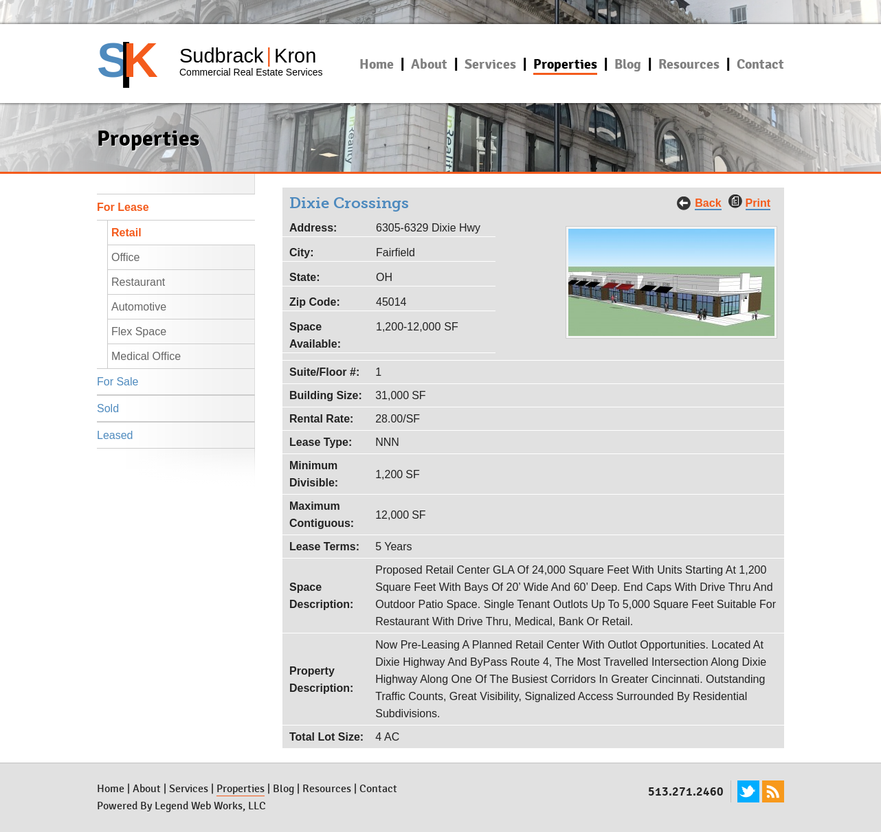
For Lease (123, 207)
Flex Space (138, 331)
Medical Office (146, 356)
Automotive (138, 307)
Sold (108, 408)
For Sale (117, 381)
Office (125, 257)
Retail (126, 232)
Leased (115, 435)
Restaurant (138, 282)
